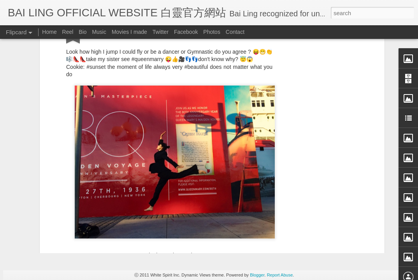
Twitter (161, 32)
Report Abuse (280, 275)
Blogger (257, 275)
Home (49, 32)
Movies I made (129, 32)
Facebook (186, 32)
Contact (235, 32)
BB (201, 134)
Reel (68, 32)
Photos (211, 32)
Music (99, 32)
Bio (82, 32)
